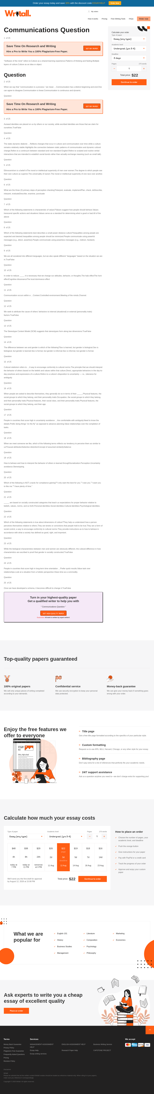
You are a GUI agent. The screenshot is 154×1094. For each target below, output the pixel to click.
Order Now (115, 3)
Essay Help (34, 1050)
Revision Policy (9, 1061)
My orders (94, 11)
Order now (143, 19)
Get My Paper (92, 48)
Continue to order (92, 879)
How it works (93, 19)
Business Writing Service (102, 1044)
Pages (114, 64)
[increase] (144, 68)
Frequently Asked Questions (14, 1054)
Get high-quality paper (53, 613)
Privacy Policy (9, 1048)
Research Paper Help (70, 1050)
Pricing (104, 19)
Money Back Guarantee (12, 1044)
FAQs (131, 19)
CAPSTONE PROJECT (102, 1050)
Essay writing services (38, 1054)
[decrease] (114, 68)
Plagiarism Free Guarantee (14, 1051)
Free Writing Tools (118, 19)
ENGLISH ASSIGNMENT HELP (73, 1044)
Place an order (16, 1011)
